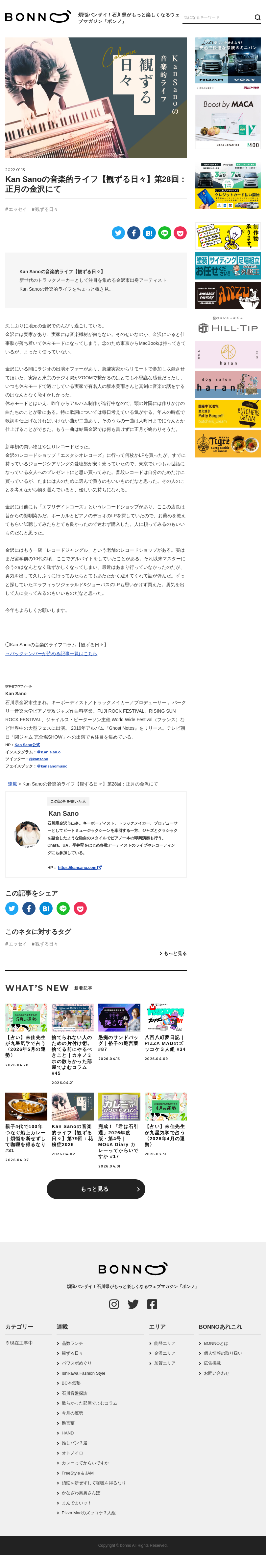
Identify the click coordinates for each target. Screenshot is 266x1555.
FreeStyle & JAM (78, 1473)
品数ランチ (72, 1343)
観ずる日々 (46, 209)
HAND (68, 1433)
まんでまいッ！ (77, 1502)
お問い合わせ (217, 1373)
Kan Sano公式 (27, 745)
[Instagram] (114, 1304)
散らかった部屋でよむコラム (89, 1403)
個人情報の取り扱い (223, 1353)
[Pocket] (180, 232)
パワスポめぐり (77, 1363)
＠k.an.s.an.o (48, 752)
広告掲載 (212, 1363)
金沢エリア (165, 1353)
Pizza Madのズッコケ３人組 (89, 1512)
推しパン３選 (74, 1442)
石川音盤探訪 (74, 1393)
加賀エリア (165, 1363)
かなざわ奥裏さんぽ (81, 1492)
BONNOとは (216, 1343)
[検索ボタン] (257, 17)
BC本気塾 (71, 1383)
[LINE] (164, 232)
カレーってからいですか (85, 1462)
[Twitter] (118, 232)
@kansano (38, 759)
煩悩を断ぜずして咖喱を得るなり (94, 1482)
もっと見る (175, 953)
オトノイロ (72, 1453)
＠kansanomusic (52, 766)
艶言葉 (68, 1423)
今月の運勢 (72, 1413)
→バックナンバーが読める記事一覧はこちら (51, 653)
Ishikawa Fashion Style (84, 1373)
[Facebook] (133, 232)
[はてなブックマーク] (149, 232)
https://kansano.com (80, 867)
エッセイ (18, 209)
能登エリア (165, 1343)
